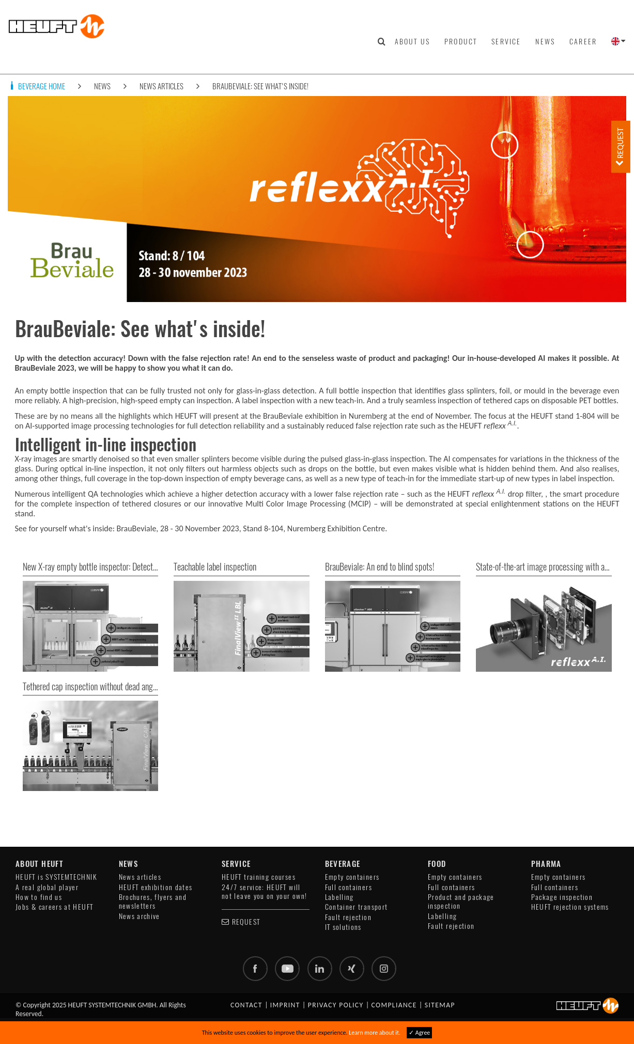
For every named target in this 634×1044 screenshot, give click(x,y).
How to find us (39, 897)
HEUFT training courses (259, 877)
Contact (246, 1005)
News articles (161, 86)
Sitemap (440, 1005)
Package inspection (562, 897)
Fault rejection (348, 917)
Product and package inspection (461, 901)
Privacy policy (336, 1005)
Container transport (356, 907)
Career (583, 41)
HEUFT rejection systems (570, 907)
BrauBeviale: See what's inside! (260, 86)
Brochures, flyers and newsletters (153, 901)
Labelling (339, 897)
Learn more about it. (374, 1032)
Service (506, 41)
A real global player (47, 887)
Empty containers (352, 877)
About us (412, 41)
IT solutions (343, 927)
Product (460, 41)
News (545, 41)
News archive (139, 916)
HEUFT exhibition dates (156, 887)
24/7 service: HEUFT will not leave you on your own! (264, 891)
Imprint (285, 1005)
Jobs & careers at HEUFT (54, 907)
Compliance (394, 1005)
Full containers (348, 887)
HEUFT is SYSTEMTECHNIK (56, 877)
